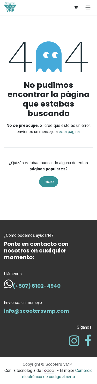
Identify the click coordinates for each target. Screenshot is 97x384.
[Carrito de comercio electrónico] (75, 7)
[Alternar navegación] (88, 7)
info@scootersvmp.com (36, 311)
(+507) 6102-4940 (37, 286)
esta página (69, 131)
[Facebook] (87, 341)
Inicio (48, 182)
